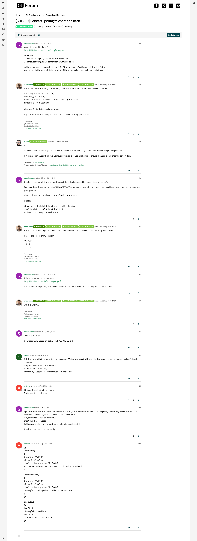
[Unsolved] (3, 45)
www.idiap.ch (39, 162)
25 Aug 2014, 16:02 (61, 141)
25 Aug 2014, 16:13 (48, 178)
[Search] (3, 34)
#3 (140, 141)
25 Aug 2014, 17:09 (44, 355)
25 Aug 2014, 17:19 (45, 443)
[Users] (3, 24)
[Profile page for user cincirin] (19, 357)
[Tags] (3, 13)
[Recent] (3, 8)
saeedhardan (29, 43)
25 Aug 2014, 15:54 (109, 84)
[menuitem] (193, 3)
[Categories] (3, 3)
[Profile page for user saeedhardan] (19, 45)
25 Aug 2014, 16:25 (109, 226)
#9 (140, 355)
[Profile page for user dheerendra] (19, 86)
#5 (140, 226)
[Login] (193, 3)
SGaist (26, 141)
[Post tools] (138, 77)
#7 (140, 301)
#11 (139, 407)
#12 (139, 443)
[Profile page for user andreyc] (19, 388)
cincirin (26, 355)
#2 (140, 84)
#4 (140, 178)
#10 (139, 386)
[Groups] (3, 29)
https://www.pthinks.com (32, 128)
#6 (140, 274)
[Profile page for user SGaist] (19, 143)
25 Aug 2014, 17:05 (48, 331)
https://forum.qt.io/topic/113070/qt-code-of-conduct (66, 165)
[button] (3, 538)
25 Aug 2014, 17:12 (45, 386)
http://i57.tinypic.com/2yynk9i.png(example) (44, 50)
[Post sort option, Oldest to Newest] (26, 35)
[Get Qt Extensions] (3, 40)
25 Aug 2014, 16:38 (48, 274)
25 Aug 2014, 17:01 (109, 301)
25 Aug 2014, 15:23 (48, 43)
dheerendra (28, 84)
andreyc (27, 386)
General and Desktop (24, 26)
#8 (140, 331)
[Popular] (3, 19)
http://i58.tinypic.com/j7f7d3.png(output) (43, 281)
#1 (140, 43)
